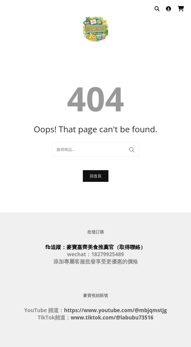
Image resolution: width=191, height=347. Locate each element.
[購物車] (181, 9)
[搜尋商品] (157, 9)
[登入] (168, 9)
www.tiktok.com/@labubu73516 (112, 317)
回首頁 (95, 176)
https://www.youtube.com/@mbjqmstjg (115, 310)
